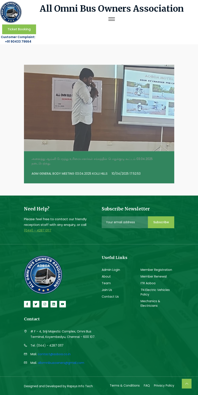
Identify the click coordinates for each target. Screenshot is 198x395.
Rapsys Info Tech (80, 386)
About (106, 276)
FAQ (147, 385)
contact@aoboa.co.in (54, 354)
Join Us (107, 289)
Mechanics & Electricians (150, 302)
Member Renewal (154, 276)
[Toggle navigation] (111, 19)
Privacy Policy (164, 385)
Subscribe (161, 222)
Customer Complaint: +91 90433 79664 (18, 39)
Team (106, 282)
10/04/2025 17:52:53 (126, 174)
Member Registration (156, 269)
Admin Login (111, 269)
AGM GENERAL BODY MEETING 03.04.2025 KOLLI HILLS (70, 174)
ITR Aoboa (148, 282)
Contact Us (110, 296)
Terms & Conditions (125, 385)
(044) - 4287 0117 (37, 230)
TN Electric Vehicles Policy (155, 291)
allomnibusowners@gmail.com (61, 362)
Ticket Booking (19, 29)
